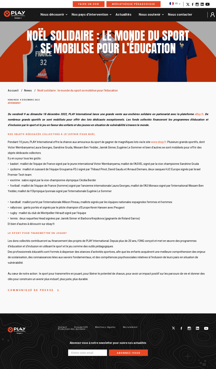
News (28, 90)
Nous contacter (180, 14)
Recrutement (130, 327)
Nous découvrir (52, 14)
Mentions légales (105, 327)
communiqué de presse (31, 290)
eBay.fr (199, 114)
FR (173, 3)
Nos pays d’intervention (90, 14)
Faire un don (88, 4)
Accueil (13, 90)
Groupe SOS (81, 327)
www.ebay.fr (158, 142)
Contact (62, 327)
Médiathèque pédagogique (133, 4)
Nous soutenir (150, 14)
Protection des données (72, 329)
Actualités (123, 14)
